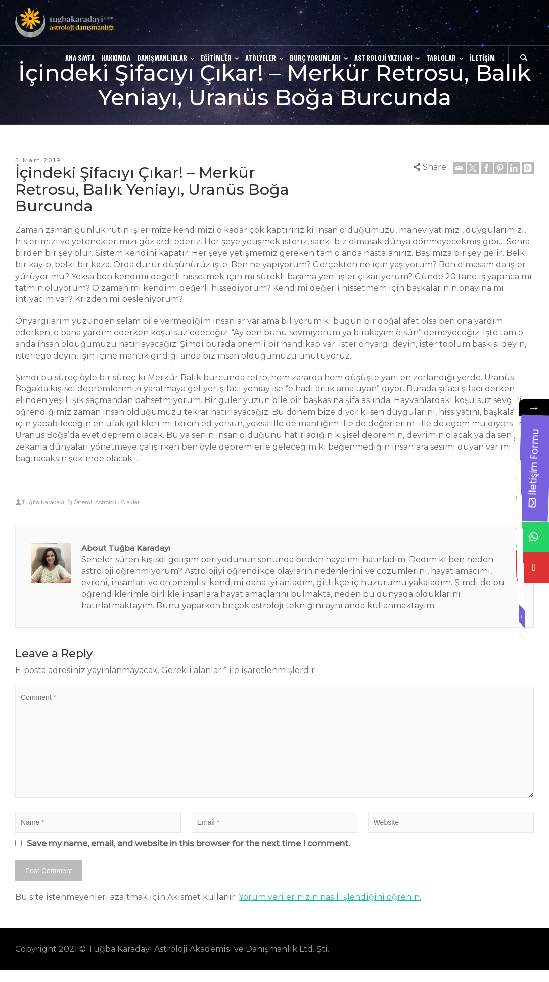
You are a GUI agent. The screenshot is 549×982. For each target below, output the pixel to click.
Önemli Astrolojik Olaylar (107, 502)
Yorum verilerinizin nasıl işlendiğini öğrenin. (330, 897)
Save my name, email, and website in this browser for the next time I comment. (188, 844)
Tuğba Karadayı (43, 502)
